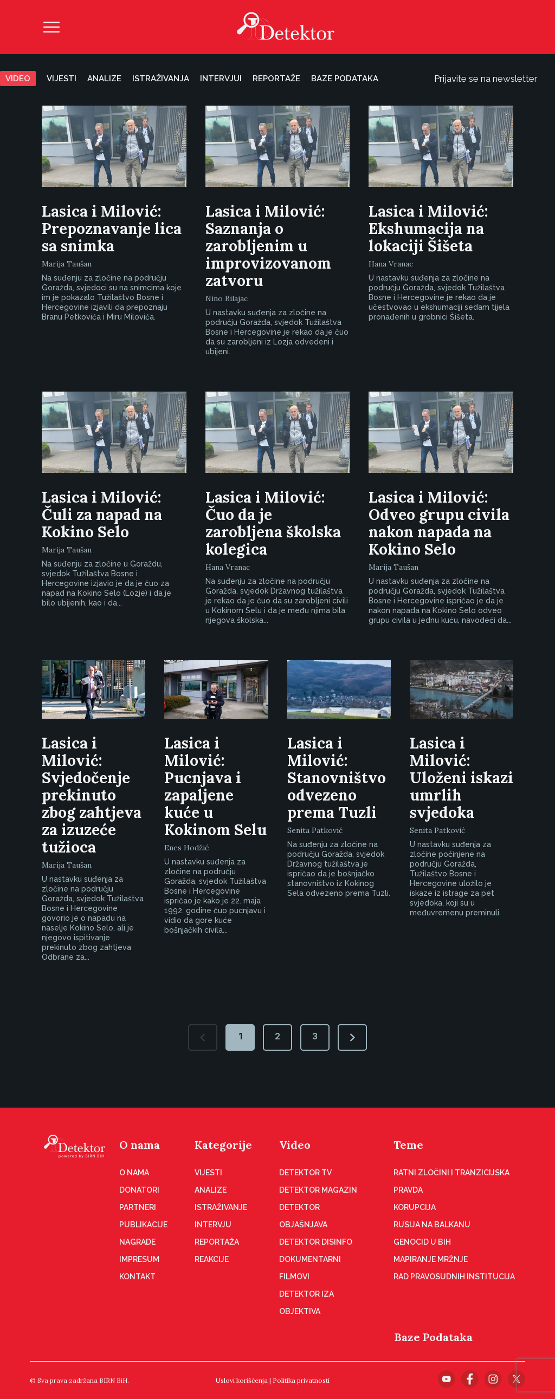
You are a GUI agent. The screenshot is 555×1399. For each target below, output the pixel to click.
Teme (408, 1144)
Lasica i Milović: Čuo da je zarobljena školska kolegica (273, 523)
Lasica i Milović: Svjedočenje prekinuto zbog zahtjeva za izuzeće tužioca (91, 795)
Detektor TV (305, 1172)
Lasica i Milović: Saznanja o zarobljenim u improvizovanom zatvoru (268, 245)
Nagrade (137, 1242)
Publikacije (143, 1224)
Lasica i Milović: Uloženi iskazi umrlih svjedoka (461, 777)
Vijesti (61, 78)
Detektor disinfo (315, 1242)
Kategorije (223, 1144)
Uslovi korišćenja (242, 1380)
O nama (139, 1144)
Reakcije (212, 1259)
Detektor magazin (318, 1190)
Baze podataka (344, 78)
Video (17, 78)
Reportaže (276, 78)
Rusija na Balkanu (431, 1224)
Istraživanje (221, 1207)
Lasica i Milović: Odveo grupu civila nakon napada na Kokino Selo (439, 523)
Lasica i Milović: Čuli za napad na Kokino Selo (102, 514)
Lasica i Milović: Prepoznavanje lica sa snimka (112, 228)
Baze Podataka (434, 1337)
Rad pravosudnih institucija (454, 1276)
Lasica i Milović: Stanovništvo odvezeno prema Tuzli (336, 777)
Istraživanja (160, 78)
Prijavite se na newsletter (494, 78)
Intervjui (221, 78)
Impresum (139, 1259)
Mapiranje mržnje (430, 1259)
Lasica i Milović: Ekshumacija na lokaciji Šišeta (428, 228)
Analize (104, 78)
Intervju (213, 1224)
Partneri (137, 1207)
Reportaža (217, 1242)
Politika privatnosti (301, 1380)
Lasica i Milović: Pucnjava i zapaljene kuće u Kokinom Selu (215, 786)
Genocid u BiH (422, 1242)
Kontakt (137, 1276)
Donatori (139, 1190)
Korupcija (414, 1207)
